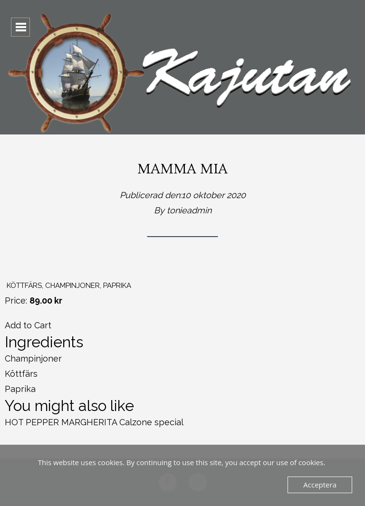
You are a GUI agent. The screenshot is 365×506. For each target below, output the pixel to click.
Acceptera (319, 484)
